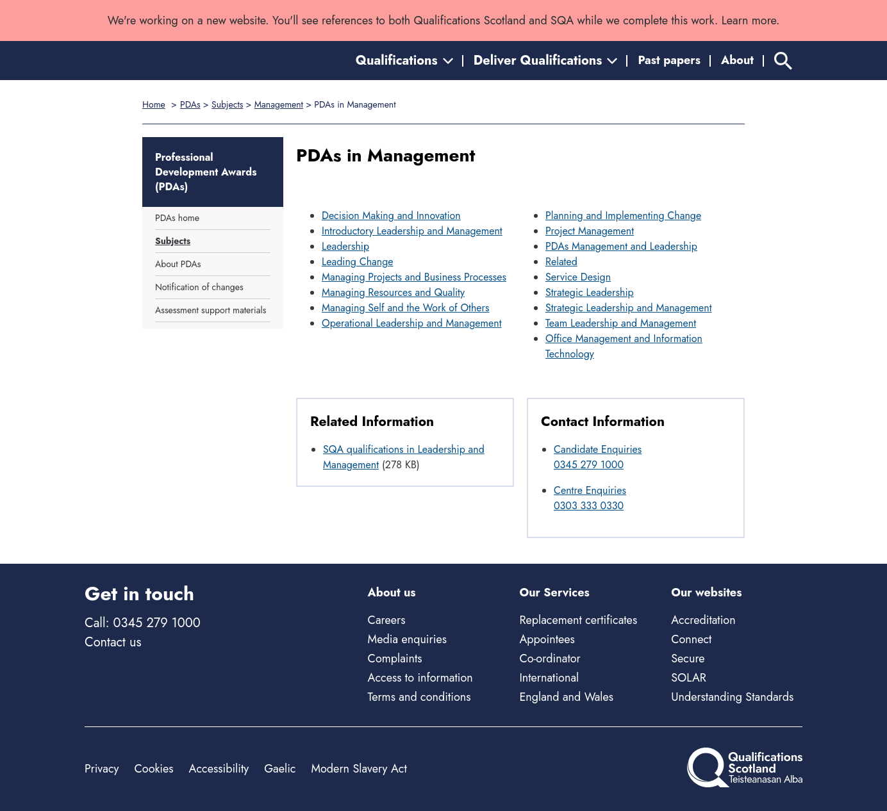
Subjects (227, 104)
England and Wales (566, 697)
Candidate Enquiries (598, 449)
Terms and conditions (419, 697)
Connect (691, 639)
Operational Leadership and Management (412, 323)
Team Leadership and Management (620, 323)
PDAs (190, 104)
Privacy (102, 768)
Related (561, 261)
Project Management (589, 231)
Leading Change (358, 261)
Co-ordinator (549, 658)
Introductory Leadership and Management (412, 231)
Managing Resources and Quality (393, 292)
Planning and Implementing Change (623, 215)
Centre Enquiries (590, 490)
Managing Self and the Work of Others (406, 307)
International (549, 677)
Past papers (669, 60)
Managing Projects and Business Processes (414, 277)
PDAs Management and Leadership (621, 246)
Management (278, 104)
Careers (387, 620)
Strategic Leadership (589, 292)
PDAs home (177, 217)
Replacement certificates (578, 620)
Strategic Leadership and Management (628, 307)
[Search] (783, 60)
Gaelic (279, 768)
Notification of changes (199, 287)
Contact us (113, 642)
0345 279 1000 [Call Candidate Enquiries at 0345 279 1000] (589, 464)
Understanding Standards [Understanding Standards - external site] (732, 697)
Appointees (546, 639)
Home (153, 104)
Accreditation (703, 620)
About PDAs (178, 264)
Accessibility (219, 768)
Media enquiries (407, 639)
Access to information (420, 677)
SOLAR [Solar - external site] (688, 677)
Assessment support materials (210, 310)
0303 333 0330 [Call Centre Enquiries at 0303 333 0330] (589, 505)
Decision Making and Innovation (391, 215)
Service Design (578, 277)
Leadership (345, 246)
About (737, 60)
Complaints (395, 658)
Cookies (153, 768)
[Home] (142, 60)
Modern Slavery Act (358, 768)
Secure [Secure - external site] (687, 658)
